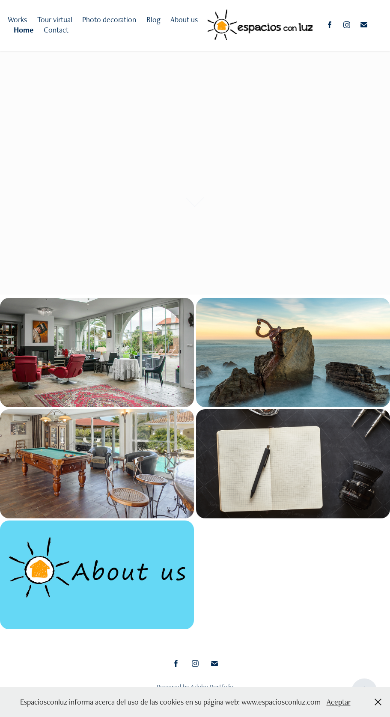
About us (184, 19)
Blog (153, 19)
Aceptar (339, 702)
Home (23, 30)
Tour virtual (54, 19)
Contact (56, 30)
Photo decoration (109, 19)
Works (17, 19)
